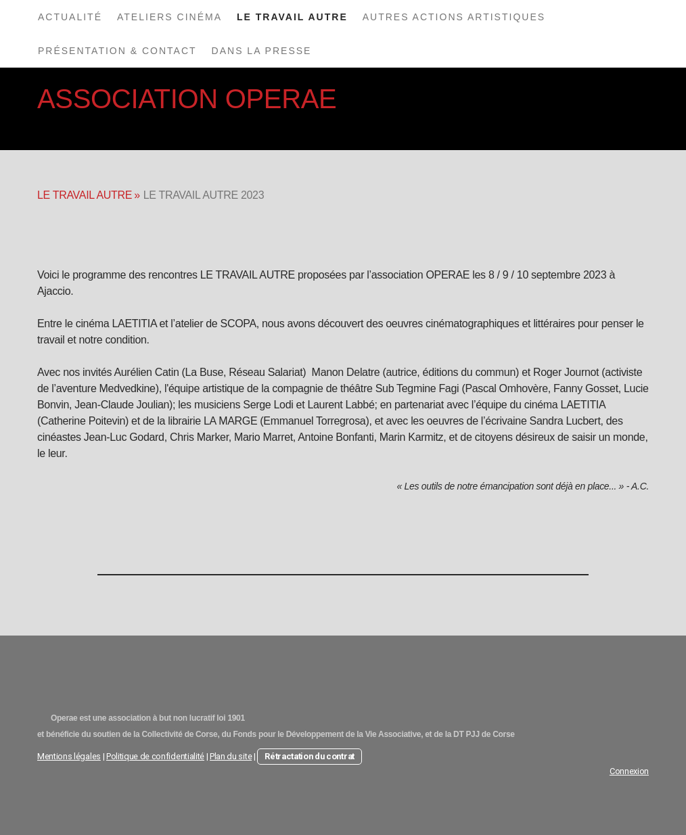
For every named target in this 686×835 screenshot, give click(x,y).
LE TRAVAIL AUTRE (292, 16)
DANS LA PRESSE (262, 50)
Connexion (629, 771)
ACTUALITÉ (70, 16)
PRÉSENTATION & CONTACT (117, 50)
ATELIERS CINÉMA (169, 16)
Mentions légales (69, 756)
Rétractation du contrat (310, 756)
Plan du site (231, 756)
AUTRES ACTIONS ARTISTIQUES (454, 16)
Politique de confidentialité (155, 756)
